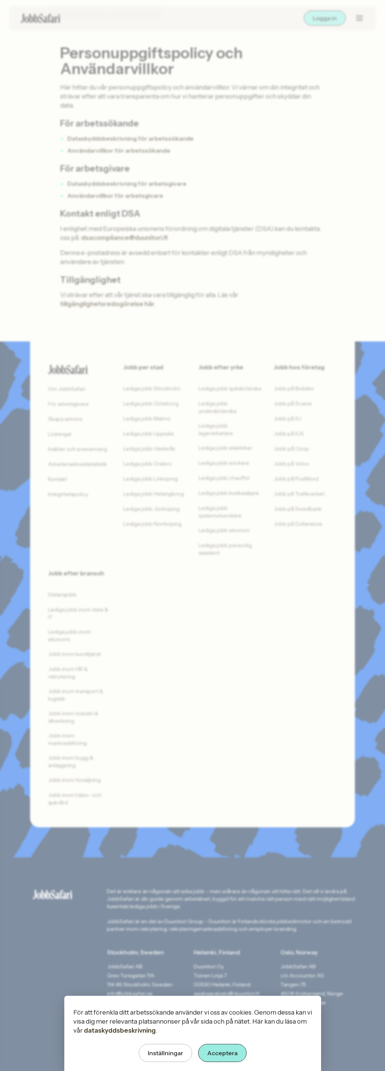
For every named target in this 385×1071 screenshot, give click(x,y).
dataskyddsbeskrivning (120, 1030)
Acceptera (222, 1053)
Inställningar (165, 1053)
